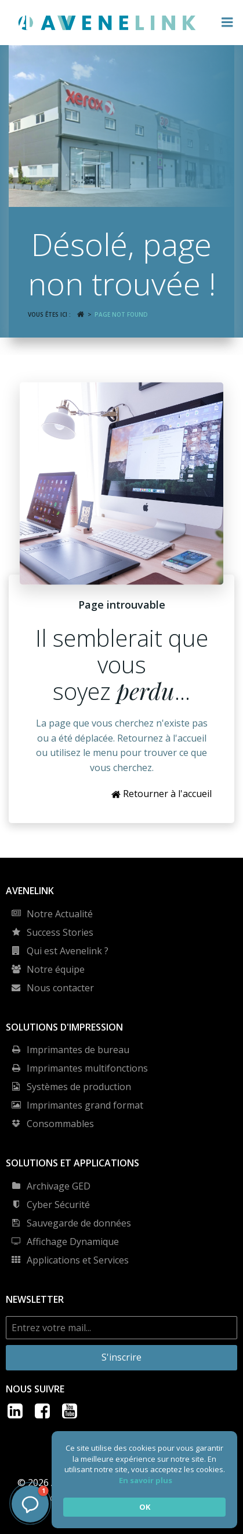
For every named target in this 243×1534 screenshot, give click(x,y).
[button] (30, 1503)
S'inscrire (121, 1357)
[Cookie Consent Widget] (144, 1479)
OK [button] (144, 1507)
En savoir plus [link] (145, 1480)
